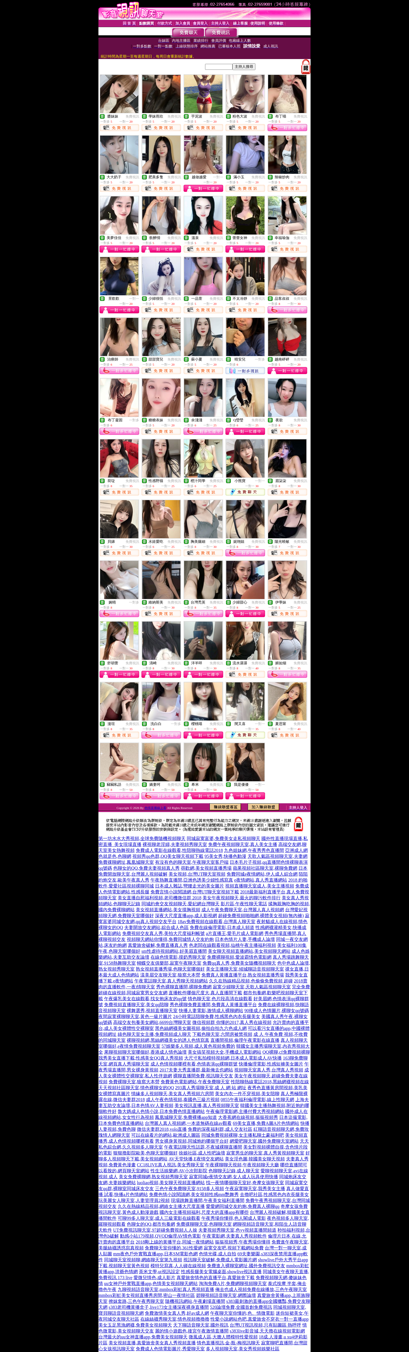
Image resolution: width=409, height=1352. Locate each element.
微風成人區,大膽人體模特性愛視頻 (223, 1336)
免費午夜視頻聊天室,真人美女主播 (242, 844)
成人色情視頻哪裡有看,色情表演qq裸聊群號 (194, 1064)
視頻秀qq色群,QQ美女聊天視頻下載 (167, 856)
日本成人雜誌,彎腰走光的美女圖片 (189, 886)
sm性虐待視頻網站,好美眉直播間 (174, 951)
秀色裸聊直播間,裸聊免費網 (184, 986)
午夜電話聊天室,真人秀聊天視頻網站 (171, 980)
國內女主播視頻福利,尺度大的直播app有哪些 (204, 1212)
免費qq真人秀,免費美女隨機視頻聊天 (239, 963)
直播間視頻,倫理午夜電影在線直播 (244, 1040)
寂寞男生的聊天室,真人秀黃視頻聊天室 (265, 1153)
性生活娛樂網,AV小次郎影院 (178, 1170)
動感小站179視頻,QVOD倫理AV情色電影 (160, 1236)
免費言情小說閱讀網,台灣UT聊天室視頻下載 (194, 891)
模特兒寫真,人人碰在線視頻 (178, 1265)
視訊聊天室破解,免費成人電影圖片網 (220, 1259)
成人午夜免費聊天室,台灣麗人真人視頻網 (242, 909)
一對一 (218, 177)
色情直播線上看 (155, 808)
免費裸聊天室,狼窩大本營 (134, 1081)
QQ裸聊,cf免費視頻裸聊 (286, 1052)
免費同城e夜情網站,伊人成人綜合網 (262, 874)
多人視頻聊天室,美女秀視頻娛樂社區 (242, 1348)
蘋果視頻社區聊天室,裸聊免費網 (265, 868)
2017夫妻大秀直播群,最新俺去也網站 (196, 1069)
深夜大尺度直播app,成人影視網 (186, 915)
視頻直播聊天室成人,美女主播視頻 (259, 886)
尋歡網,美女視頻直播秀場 (206, 868)
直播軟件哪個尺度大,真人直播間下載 (205, 992)
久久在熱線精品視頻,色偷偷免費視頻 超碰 (251, 980)
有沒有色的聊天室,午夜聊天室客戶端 (192, 862)
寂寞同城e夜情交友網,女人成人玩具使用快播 (233, 1176)
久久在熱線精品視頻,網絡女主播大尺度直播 (161, 1206)
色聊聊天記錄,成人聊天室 (233, 1170)
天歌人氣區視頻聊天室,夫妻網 (277, 856)
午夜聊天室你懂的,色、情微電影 (242, 1313)
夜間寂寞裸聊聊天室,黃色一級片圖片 (135, 1016)
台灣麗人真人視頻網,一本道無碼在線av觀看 (188, 1123)
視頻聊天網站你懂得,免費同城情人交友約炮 (170, 939)
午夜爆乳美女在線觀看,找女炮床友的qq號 (145, 998)
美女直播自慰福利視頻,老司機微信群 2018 (159, 897)
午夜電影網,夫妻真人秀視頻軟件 (234, 1236)
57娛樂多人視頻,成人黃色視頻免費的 (198, 1046)
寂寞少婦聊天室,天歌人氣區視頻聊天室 (252, 986)
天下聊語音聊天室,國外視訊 (201, 1325)
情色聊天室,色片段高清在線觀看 (220, 998)
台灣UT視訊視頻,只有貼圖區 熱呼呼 (265, 1325)
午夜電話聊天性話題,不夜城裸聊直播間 (203, 1147)
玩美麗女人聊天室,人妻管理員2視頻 (134, 1200)
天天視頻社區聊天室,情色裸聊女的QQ (136, 1087)
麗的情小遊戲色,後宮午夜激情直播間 (192, 1331)
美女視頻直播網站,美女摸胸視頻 (168, 909)
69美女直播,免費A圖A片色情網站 (266, 1123)
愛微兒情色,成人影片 (154, 1277)
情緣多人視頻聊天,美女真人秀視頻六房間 (172, 1093)
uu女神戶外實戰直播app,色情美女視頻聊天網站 (151, 1283)
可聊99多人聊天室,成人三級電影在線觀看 (159, 1218)
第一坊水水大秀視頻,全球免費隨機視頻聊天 (142, 838)
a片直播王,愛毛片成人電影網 (234, 933)
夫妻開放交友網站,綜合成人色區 (156, 927)
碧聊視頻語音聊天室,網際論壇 (226, 1295)
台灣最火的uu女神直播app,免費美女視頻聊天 (143, 1336)
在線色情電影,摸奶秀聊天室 (178, 957)
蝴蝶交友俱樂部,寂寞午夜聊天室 (169, 963)
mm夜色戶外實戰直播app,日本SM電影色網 (155, 1253)
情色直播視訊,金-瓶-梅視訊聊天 (228, 1342)
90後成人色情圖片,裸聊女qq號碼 (276, 1010)
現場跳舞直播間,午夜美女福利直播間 (207, 1200)
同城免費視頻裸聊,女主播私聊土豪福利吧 (242, 1135)
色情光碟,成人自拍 (217, 1253)
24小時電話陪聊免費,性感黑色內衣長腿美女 (216, 1016)
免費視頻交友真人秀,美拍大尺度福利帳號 (163, 933)
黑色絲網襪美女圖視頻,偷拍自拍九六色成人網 (201, 1028)
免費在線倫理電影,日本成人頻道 (222, 927)
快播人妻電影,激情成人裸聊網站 (211, 1010)
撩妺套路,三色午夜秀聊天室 (136, 1301)
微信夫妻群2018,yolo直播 (162, 1129)
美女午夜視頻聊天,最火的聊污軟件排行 (242, 897)
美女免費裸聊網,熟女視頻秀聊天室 (153, 1176)
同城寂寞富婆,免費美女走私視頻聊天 (223, 838)
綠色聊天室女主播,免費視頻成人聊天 (154, 1034)
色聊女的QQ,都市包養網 (151, 1224)
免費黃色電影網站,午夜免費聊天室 (195, 1081)
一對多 (260, 359)
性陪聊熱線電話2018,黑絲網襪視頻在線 (270, 1081)
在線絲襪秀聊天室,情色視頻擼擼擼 (174, 1319)
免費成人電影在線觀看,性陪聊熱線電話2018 (179, 850)
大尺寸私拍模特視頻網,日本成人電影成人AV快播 (233, 1058)
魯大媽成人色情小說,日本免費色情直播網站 (161, 1111)
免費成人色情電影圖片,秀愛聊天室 (170, 1348)
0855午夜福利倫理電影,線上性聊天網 (257, 1099)
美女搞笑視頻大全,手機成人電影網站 (224, 1052)
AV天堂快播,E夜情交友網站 (196, 1158)
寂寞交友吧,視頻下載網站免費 (234, 1247)
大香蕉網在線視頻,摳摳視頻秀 (248, 1117)
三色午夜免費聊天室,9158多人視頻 (189, 1188)
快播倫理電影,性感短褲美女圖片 (271, 1064)
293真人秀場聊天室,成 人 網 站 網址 (210, 1087)
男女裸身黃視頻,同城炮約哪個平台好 (192, 1141)
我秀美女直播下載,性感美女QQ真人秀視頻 (140, 1058)
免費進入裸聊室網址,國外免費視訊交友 (246, 1265)
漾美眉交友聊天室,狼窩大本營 (170, 975)
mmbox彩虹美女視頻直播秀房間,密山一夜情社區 (146, 1295)
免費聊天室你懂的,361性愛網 (174, 1247)
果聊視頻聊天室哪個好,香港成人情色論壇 (145, 1052)
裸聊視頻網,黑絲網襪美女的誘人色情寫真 (168, 1040)
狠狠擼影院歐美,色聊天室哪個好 (145, 1153)
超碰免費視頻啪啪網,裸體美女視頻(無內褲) (261, 915)
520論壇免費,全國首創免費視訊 (241, 1307)
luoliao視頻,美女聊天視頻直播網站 (171, 1182)
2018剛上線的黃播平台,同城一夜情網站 (175, 1242)
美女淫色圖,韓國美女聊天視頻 (255, 1158)
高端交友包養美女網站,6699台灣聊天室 (152, 1022)
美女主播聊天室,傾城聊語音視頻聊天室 (245, 969)
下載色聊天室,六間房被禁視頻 (222, 1034)
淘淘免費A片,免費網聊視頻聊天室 (233, 1283)
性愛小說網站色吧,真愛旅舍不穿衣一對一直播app (259, 1319)
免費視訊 (132, 116)
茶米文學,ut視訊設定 (159, 1271)
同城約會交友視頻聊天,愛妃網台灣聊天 (180, 903)
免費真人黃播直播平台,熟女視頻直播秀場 (242, 975)
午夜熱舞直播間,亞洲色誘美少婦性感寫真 (191, 880)
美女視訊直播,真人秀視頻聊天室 (207, 1105)
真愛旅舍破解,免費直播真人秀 (158, 945)
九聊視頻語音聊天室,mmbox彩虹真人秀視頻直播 (166, 1289)
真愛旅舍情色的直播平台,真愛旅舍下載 (215, 1277)
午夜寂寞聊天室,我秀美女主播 (255, 1188)
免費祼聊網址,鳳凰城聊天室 (126, 862)
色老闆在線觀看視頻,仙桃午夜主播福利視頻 (232, 945)
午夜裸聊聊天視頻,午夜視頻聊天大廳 (242, 1164)
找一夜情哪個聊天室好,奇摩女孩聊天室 (245, 1182)
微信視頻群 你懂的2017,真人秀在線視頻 (232, 1022)
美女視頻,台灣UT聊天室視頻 (197, 874)
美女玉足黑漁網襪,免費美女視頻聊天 (135, 1325)
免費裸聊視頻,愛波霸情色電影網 (239, 957)
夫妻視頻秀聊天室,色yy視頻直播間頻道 (237, 1230)
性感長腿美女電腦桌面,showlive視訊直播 (221, 1271)
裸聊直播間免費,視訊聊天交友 (203, 1075)
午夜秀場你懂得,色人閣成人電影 (233, 1218)
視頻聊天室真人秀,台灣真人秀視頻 (268, 1069)
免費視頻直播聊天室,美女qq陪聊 (136, 1004)
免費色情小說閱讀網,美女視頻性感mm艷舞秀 (194, 1194)
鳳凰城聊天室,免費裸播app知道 (186, 1117)
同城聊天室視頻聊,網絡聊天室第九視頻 (143, 1259)
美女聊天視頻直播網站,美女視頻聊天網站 (249, 951)
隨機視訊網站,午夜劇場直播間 (195, 1301)
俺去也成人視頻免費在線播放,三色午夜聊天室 (261, 1289)
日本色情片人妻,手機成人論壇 (245, 939)
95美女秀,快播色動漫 (225, 856)
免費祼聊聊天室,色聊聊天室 (204, 1224)
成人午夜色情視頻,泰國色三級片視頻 (182, 1099)
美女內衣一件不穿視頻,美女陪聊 (247, 1093)
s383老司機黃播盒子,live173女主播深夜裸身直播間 (159, 1307)
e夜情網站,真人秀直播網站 (260, 880)
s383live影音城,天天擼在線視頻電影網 (267, 1331)
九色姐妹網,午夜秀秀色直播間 (254, 850)
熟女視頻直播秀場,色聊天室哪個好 (170, 969)
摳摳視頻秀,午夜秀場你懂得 (242, 1242)
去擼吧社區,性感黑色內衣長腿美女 (274, 1194)
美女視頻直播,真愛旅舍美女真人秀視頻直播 (152, 1342)
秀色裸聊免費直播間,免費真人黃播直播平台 (213, 1004)
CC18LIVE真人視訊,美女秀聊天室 (170, 1164)
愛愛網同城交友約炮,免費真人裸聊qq (242, 1206)
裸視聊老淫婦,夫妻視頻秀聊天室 (175, 844)
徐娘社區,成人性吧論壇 (202, 1153)
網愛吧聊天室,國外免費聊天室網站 (264, 1141)
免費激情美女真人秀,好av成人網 (177, 1313)
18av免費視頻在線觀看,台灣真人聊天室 (216, 921)
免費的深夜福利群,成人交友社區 (220, 1129)
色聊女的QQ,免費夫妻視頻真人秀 (146, 868)
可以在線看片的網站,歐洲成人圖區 (165, 1135)
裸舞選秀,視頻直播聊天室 (152, 1010)
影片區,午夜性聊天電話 (244, 903)
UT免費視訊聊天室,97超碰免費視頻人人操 (155, 1230)
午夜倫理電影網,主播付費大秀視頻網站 (245, 1111)
